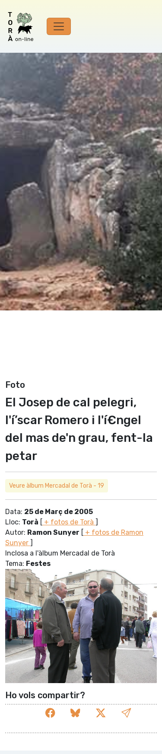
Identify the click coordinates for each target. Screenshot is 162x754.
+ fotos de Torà (68, 522)
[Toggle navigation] (59, 26)
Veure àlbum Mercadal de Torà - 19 (56, 485)
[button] (126, 713)
